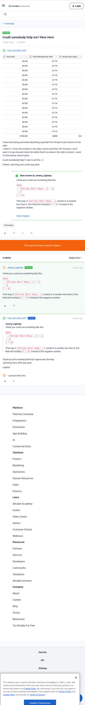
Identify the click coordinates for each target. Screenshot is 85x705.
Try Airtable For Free (24, 625)
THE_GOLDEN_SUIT (16, 50)
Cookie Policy (30, 697)
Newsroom (19, 619)
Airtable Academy (22, 503)
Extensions (19, 427)
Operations (19, 472)
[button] (3, 6)
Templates (18, 574)
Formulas (9, 23)
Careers (17, 599)
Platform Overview (23, 414)
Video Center (20, 516)
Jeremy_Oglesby (15, 267)
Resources (18, 542)
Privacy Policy (65, 700)
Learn (16, 497)
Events (16, 510)
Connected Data (22, 446)
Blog (15, 606)
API (42, 660)
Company (18, 587)
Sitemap (42, 668)
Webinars (18, 536)
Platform (18, 407)
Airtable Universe (22, 580)
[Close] (76, 687)
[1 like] (14, 375)
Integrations (19, 420)
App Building (20, 433)
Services (17, 555)
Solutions (18, 452)
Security (42, 652)
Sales (16, 484)
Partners (17, 548)
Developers (19, 561)
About (16, 593)
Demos (16, 523)
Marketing (18, 465)
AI (14, 440)
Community (19, 568)
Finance (17, 491)
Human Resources (23, 478)
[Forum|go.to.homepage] (19, 5)
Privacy (42, 676)
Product (17, 459)
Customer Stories (22, 529)
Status (16, 612)
